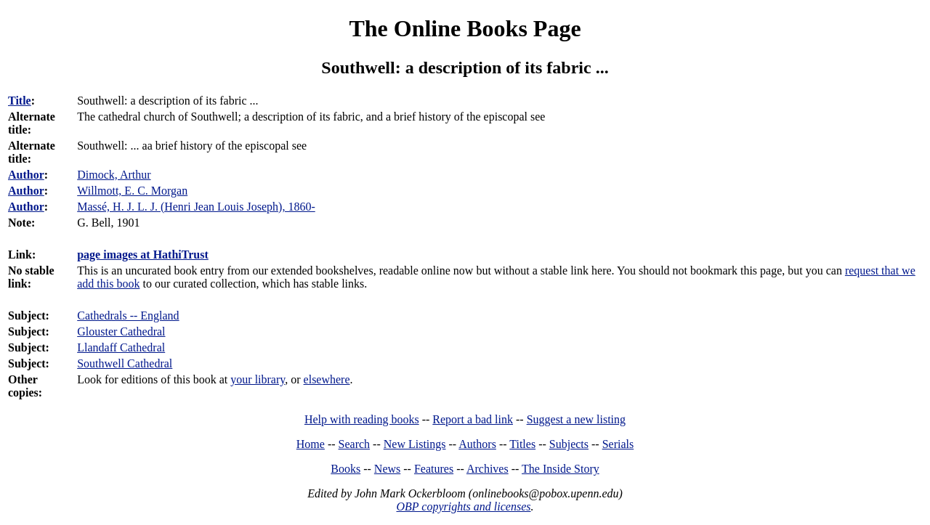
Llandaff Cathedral (121, 347)
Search (355, 444)
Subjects (569, 444)
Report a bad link (472, 419)
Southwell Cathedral (124, 363)
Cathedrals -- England (128, 315)
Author (26, 174)
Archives (487, 469)
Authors (477, 444)
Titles (522, 444)
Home (310, 444)
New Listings (415, 444)
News (387, 469)
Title (19, 100)
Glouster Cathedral (121, 331)
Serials (618, 444)
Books (345, 469)
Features (433, 469)
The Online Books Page (465, 28)
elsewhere (327, 379)
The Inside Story (560, 469)
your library (257, 379)
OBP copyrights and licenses (463, 506)
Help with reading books (361, 419)
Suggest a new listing (576, 419)
